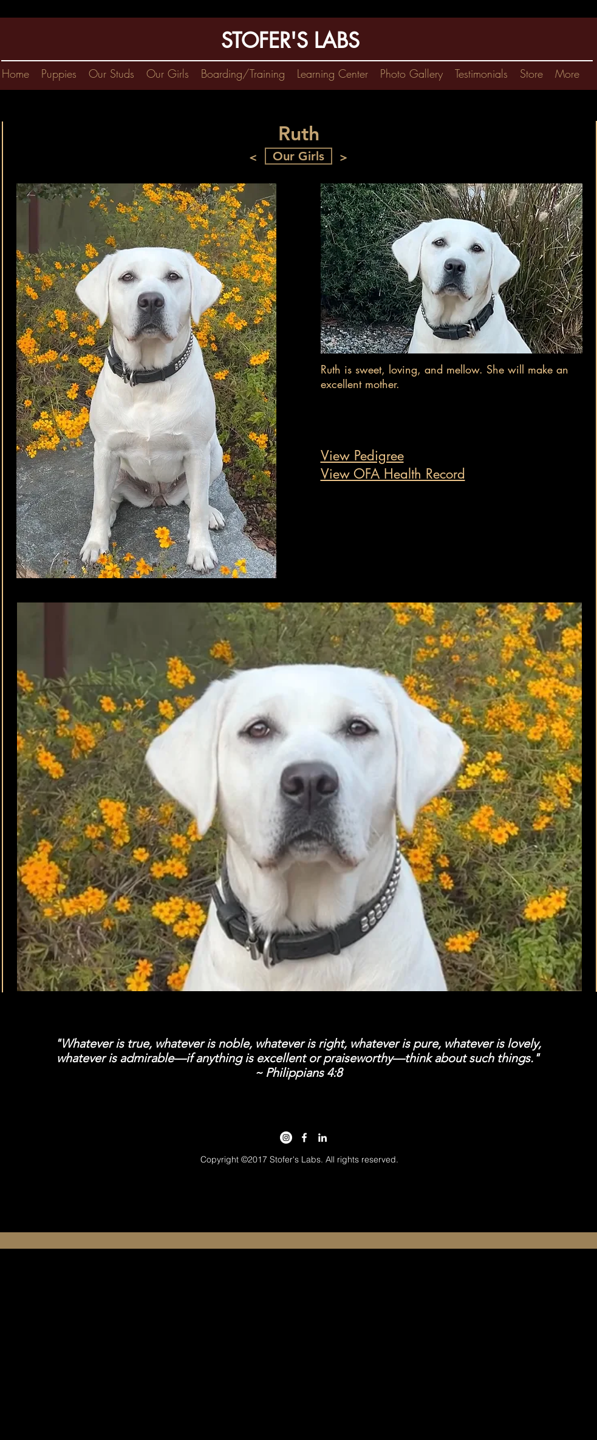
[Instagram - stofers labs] (286, 1137)
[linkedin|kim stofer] (322, 1137)
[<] (253, 157)
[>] (343, 157)
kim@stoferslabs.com (294, 1171)
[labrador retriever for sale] (304, 1137)
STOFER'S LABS (290, 40)
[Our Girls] (298, 156)
